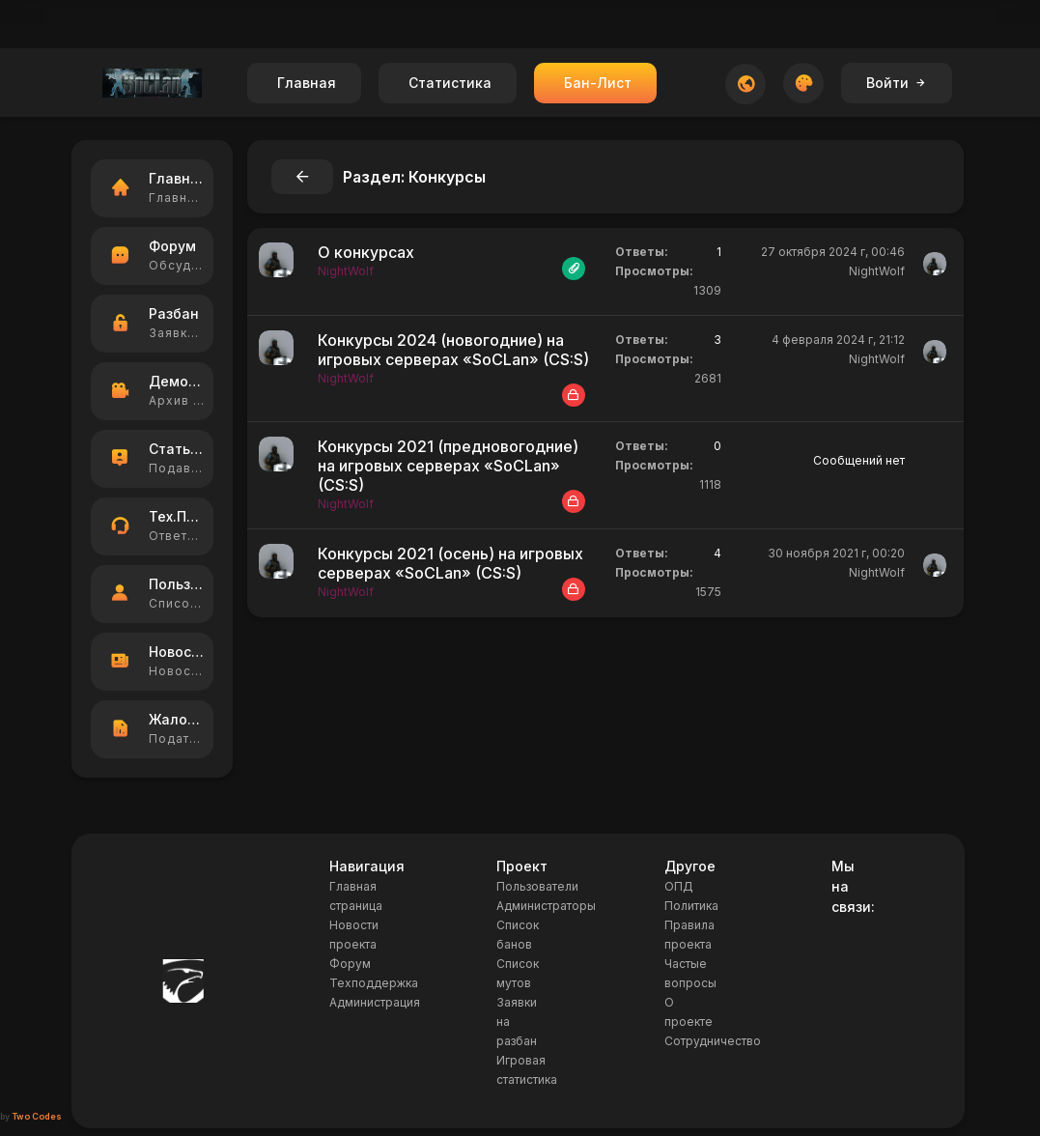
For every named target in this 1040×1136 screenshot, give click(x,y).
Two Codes (37, 1116)
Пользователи (537, 886)
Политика (691, 905)
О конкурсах (366, 252)
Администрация (374, 1002)
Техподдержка (373, 983)
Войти (896, 82)
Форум (350, 963)
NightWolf (877, 271)
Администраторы (546, 905)
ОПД (678, 886)
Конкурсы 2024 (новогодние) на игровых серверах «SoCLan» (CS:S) (453, 349)
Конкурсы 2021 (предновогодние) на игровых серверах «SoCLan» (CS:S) (448, 466)
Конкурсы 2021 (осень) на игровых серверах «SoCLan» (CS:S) (450, 563)
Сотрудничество (712, 1041)
